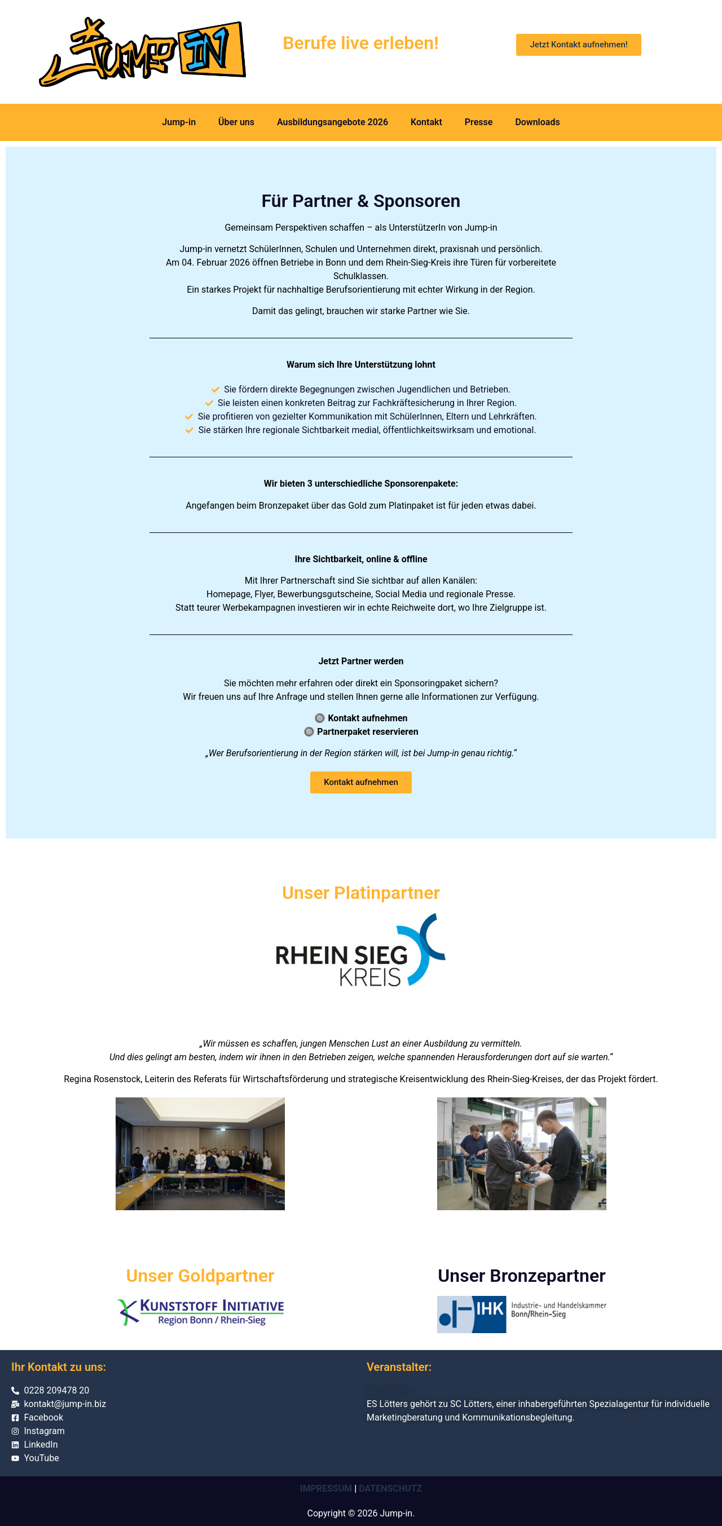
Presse (479, 122)
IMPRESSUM (326, 1488)
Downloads (537, 122)
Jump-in (179, 122)
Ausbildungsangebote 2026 (332, 122)
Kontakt (426, 122)
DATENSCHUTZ (390, 1488)
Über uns (236, 122)
